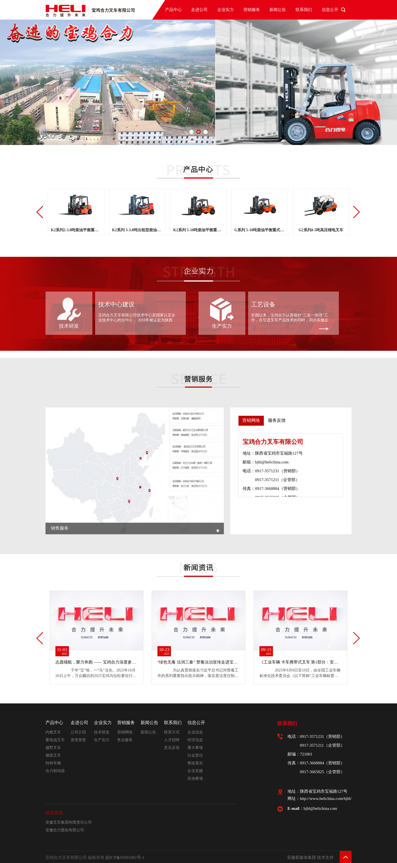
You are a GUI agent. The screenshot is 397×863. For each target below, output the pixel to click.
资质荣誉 (78, 740)
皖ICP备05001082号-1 (125, 857)
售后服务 (125, 740)
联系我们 (304, 9)
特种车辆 (53, 763)
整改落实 (195, 763)
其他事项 (195, 778)
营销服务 (251, 9)
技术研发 (69, 248)
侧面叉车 (53, 755)
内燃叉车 (53, 732)
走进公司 (199, 9)
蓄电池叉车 (55, 740)
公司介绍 (78, 732)
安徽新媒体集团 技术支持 (310, 857)
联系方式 (171, 732)
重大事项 (195, 748)
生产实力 (222, 248)
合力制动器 (55, 771)
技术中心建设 (116, 227)
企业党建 (195, 771)
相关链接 (54, 812)
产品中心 (173, 9)
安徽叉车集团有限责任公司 (68, 822)
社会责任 (195, 755)
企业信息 (195, 732)
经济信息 (195, 740)
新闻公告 (277, 9)
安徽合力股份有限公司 (64, 830)
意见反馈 (171, 748)
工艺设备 (263, 227)
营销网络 (125, 732)
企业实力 (225, 9)
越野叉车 (53, 748)
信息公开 (330, 9)
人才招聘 (171, 740)
